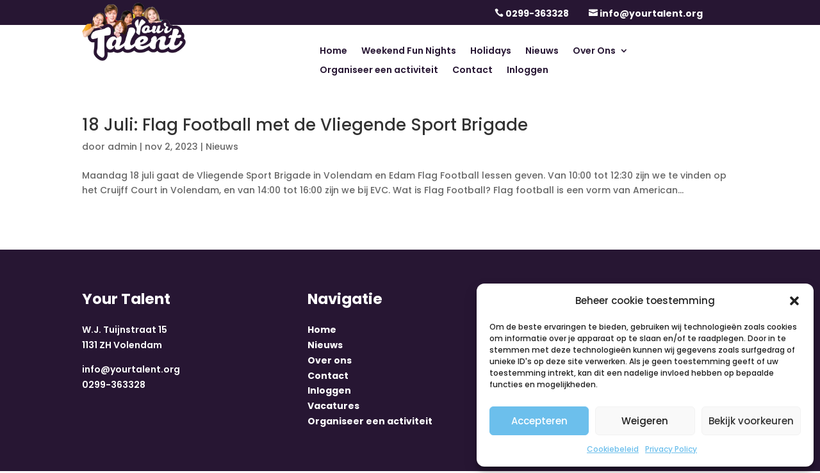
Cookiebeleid (613, 449)
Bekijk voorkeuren (751, 421)
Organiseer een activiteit (379, 70)
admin (122, 146)
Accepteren (539, 421)
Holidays (490, 51)
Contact (472, 70)
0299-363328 (537, 13)
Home (333, 51)
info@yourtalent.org (651, 13)
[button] (794, 300)
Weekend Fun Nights (408, 51)
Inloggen (527, 70)
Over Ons (594, 51)
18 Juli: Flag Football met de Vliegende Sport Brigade (305, 124)
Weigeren (644, 421)
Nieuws (542, 51)
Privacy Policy (671, 449)
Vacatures (333, 407)
